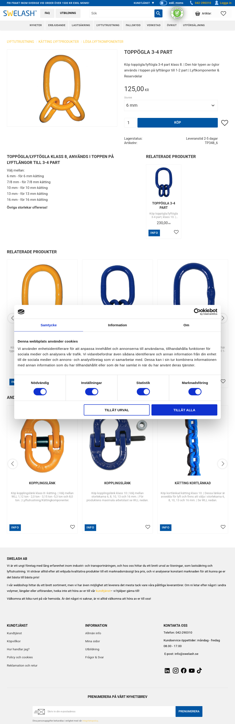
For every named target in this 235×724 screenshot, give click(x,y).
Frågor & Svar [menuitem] (94, 657)
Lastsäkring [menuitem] (81, 25)
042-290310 (200, 3)
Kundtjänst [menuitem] (142, 3)
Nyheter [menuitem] (36, 25)
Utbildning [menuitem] (92, 649)
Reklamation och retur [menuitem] (22, 665)
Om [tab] (186, 325)
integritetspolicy (90, 720)
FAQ (47, 13)
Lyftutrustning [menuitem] (107, 25)
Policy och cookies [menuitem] (20, 657)
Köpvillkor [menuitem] (14, 641)
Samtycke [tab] (49, 325)
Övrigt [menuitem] (172, 25)
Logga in (223, 3)
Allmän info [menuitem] (93, 633)
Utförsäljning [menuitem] (194, 25)
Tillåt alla (184, 410)
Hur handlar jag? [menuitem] (18, 649)
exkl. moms (176, 3)
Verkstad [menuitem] (153, 25)
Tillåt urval (117, 410)
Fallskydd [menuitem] (133, 25)
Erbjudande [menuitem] (56, 25)
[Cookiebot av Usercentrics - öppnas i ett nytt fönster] (197, 311)
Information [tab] (117, 325)
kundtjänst (103, 591)
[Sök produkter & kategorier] (121, 13)
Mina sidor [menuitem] (92, 641)
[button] (226, 13)
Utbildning (68, 13)
